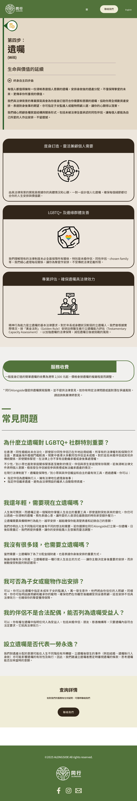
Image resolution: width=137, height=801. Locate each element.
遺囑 (16, 48)
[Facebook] (59, 790)
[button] (109, 9)
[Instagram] (68, 790)
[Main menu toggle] (86, 9)
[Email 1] (78, 790)
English (128, 9)
